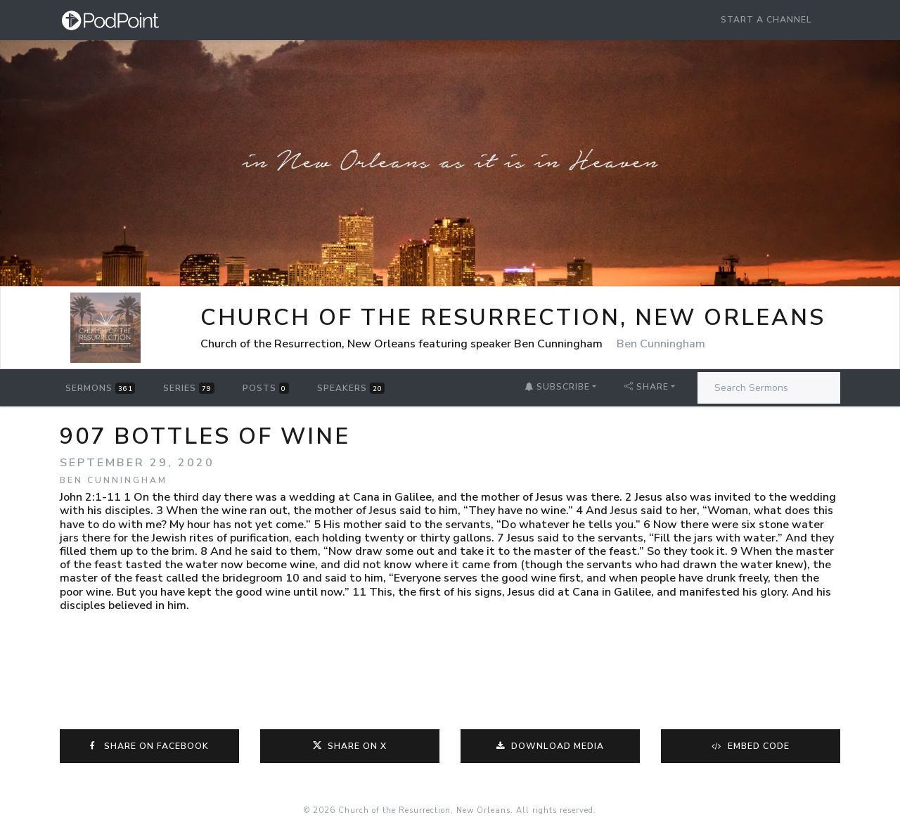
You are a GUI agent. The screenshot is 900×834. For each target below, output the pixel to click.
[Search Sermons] (769, 388)
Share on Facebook (150, 746)
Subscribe (557, 386)
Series (188, 388)
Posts (266, 388)
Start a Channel (766, 19)
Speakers (351, 388)
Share (646, 386)
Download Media (550, 746)
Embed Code (751, 746)
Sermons (100, 388)
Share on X (350, 746)
